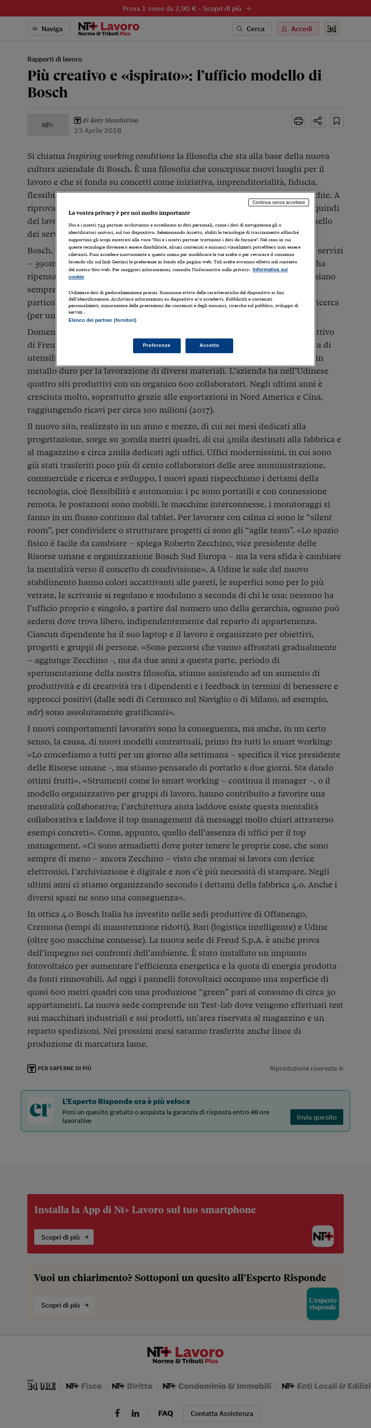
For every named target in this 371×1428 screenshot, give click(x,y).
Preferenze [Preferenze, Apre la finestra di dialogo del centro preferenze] (157, 345)
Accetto (209, 345)
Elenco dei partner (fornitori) (102, 320)
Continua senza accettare (278, 202)
